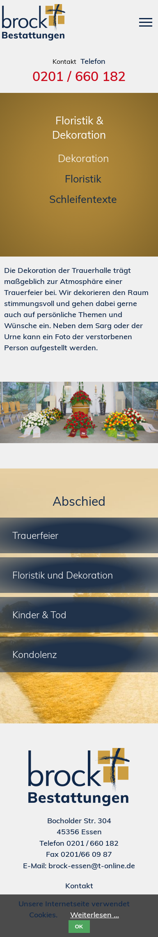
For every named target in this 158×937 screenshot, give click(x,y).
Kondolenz (34, 654)
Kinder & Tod (39, 615)
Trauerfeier (35, 535)
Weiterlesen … (94, 914)
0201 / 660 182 (79, 76)
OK (79, 926)
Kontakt (79, 885)
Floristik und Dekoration (62, 575)
